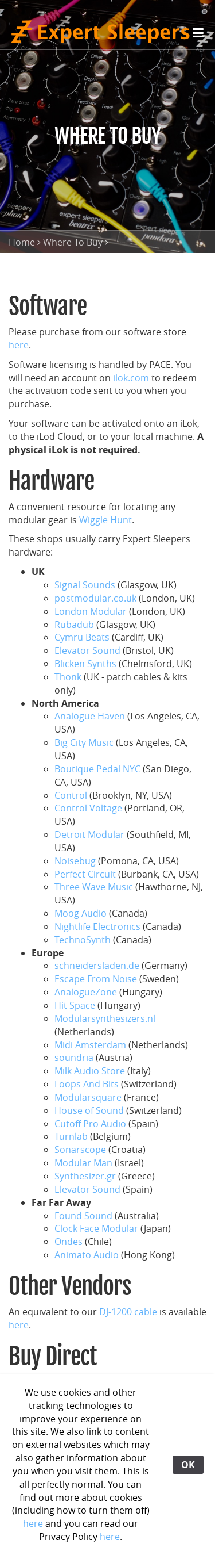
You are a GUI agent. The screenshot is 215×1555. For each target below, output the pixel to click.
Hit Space (74, 1005)
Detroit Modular (89, 834)
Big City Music (84, 742)
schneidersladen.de (96, 965)
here (19, 345)
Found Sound (83, 1215)
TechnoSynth (83, 939)
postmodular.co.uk (95, 598)
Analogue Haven (89, 716)
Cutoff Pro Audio (90, 1123)
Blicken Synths (86, 663)
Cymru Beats (82, 637)
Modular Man (83, 1162)
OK (188, 1464)
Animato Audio (86, 1254)
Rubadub (74, 624)
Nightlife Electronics (98, 926)
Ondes (68, 1241)
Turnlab (71, 1136)
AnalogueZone (85, 992)
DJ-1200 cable (128, 1311)
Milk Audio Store (89, 1070)
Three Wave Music (93, 886)
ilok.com (131, 377)
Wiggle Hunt (105, 520)
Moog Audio (80, 913)
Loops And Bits (86, 1084)
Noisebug (75, 861)
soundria (73, 1057)
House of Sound (89, 1110)
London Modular (90, 611)
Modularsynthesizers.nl (104, 1018)
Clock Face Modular (96, 1228)
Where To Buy (73, 242)
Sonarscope (80, 1149)
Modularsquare (88, 1097)
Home (22, 242)
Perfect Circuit (85, 874)
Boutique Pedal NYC (97, 769)
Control (70, 795)
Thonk (67, 677)
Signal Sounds (84, 585)
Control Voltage (88, 808)
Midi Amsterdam (90, 1045)
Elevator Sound (88, 650)
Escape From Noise (95, 978)
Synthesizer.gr (85, 1176)
